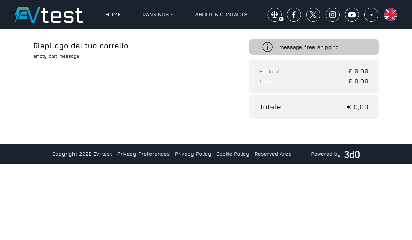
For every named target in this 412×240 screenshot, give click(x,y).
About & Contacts (221, 14)
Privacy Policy (193, 154)
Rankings (158, 14)
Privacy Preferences (143, 154)
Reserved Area (273, 154)
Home (113, 14)
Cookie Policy (233, 154)
